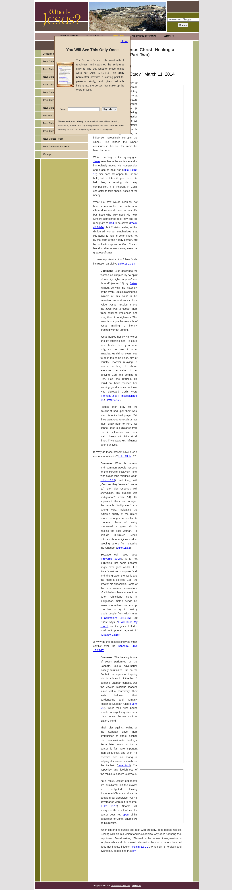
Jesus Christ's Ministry (53, 92)
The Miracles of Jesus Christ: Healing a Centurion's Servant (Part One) (161, 287)
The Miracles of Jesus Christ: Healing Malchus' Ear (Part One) (160, 714)
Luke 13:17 (109, 806)
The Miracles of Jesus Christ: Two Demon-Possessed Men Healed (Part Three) (160, 370)
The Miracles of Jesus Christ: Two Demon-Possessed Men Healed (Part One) (160, 344)
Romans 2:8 (108, 395)
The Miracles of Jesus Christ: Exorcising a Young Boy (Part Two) (161, 565)
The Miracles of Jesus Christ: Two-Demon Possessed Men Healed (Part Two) (160, 357)
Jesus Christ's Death (53, 100)
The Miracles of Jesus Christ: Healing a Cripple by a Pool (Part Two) (160, 236)
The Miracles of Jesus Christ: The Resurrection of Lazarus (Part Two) (160, 674)
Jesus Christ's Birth (52, 84)
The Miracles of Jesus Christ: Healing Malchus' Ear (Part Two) (160, 727)
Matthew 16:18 (110, 634)
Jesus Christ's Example (54, 69)
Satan (133, 283)
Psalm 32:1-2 (140, 846)
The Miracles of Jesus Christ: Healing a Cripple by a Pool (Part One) (160, 223)
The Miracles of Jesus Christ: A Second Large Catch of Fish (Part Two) (161, 753)
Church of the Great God (120, 886)
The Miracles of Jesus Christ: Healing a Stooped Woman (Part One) (160, 626)
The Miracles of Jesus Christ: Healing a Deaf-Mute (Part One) (160, 504)
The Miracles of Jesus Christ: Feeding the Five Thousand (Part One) (160, 431)
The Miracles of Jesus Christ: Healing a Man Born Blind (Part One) (160, 587)
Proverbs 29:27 (111, 558)
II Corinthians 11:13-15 (115, 617)
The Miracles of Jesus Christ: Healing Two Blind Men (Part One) (160, 405)
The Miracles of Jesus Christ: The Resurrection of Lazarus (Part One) (160, 661)
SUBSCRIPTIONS (144, 36)
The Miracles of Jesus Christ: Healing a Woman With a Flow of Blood (161, 383)
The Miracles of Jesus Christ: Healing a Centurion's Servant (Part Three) (161, 313)
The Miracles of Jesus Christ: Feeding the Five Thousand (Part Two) (160, 444)
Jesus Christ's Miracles (54, 123)
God (111, 223)
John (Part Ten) (152, 817)
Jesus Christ (49, 77)
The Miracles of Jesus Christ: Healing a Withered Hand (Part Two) (162, 274)
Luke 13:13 (108, 480)
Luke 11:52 (123, 547)
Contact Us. (136, 886)
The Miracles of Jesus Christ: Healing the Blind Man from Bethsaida (160, 539)
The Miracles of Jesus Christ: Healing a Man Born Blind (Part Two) (160, 600)
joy (134, 850)
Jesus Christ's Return (53, 139)
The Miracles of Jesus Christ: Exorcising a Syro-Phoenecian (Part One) (161, 479)
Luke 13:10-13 (126, 263)
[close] (124, 41)
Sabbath (123, 646)
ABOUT (169, 36)
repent (125, 814)
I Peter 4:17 (112, 399)
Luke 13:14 (124, 456)
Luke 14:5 (124, 765)
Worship (47, 154)
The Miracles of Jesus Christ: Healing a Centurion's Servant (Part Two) (161, 300)
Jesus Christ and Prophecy (56, 146)
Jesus (96, 161)
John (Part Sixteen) (154, 802)
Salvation (47, 115)
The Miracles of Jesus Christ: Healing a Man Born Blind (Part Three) (160, 613)
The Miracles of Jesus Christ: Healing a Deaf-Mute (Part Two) (160, 517)
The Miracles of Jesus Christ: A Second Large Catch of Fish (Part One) (161, 740)
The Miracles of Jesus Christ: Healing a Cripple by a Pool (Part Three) (160, 249)
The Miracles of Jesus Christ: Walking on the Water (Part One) (160, 457)
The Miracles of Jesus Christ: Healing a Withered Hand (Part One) (162, 262)
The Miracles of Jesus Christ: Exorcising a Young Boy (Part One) (161, 552)
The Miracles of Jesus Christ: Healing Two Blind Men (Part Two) (160, 418)
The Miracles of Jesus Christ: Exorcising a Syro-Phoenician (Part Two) (161, 492)
